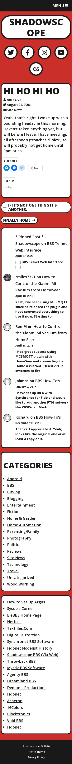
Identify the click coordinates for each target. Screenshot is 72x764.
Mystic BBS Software (26, 667)
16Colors (15, 707)
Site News (14, 110)
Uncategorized (20, 577)
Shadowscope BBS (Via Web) (32, 654)
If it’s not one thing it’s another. (30, 207)
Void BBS (15, 720)
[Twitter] (11, 52)
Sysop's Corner (20, 608)
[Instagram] (44, 52)
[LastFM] (36, 69)
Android (14, 478)
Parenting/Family (23, 531)
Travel (13, 570)
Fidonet (14, 694)
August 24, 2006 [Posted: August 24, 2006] (19, 105)
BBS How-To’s (47, 380)
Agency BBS (17, 674)
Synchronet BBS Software (30, 641)
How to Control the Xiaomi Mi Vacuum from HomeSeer (37, 283)
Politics (14, 544)
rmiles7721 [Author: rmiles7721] (15, 100)
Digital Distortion (23, 635)
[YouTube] (61, 52)
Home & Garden (21, 518)
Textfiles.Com (19, 628)
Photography (19, 538)
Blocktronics (18, 714)
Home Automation (24, 525)
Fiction (13, 511)
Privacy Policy (36, 757)
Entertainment (21, 505)
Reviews (14, 551)
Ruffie (41, 752)
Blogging (15, 498)
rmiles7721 (25, 276)
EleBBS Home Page (24, 615)
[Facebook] (27, 52)
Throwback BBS (21, 661)
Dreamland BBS (21, 681)
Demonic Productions (26, 687)
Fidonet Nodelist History (29, 648)
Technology (17, 564)
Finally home (19, 220)
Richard (22, 417)
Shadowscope (36, 27)
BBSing (13, 492)
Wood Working (20, 584)
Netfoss (14, 621)
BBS (10, 485)
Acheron (14, 700)
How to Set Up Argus (26, 602)
